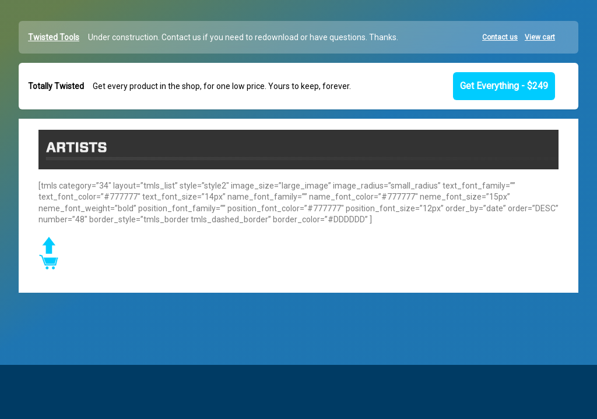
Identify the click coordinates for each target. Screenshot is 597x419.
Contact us (500, 37)
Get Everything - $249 (504, 85)
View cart (540, 37)
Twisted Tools (53, 37)
